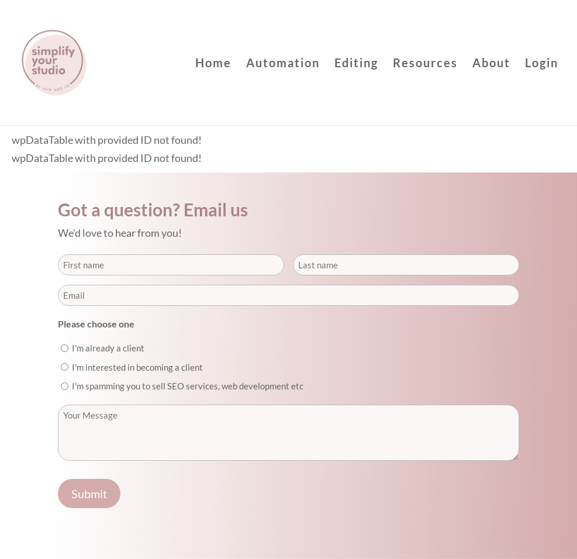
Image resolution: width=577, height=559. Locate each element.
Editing (356, 64)
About (491, 64)
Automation (283, 64)
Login (541, 64)
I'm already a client (108, 348)
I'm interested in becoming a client (137, 367)
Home (213, 64)
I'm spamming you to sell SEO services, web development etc (187, 386)
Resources (425, 64)
